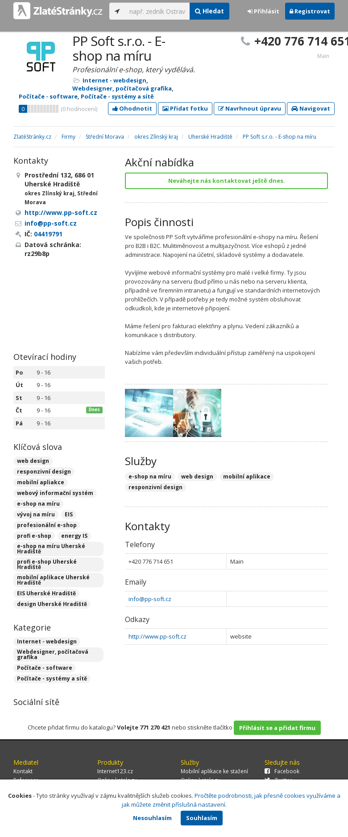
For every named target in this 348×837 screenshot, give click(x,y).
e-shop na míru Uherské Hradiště (51, 548)
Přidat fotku (185, 108)
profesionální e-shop (47, 525)
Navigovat (310, 108)
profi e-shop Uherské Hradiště (47, 564)
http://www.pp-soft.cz (157, 636)
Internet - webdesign (114, 80)
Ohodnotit (132, 108)
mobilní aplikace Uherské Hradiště (53, 579)
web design (33, 461)
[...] (157, 11)
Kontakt (23, 771)
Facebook (282, 771)
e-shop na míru (38, 503)
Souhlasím (201, 818)
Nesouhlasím (152, 818)
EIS (69, 514)
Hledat (209, 11)
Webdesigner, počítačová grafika (122, 88)
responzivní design (44, 471)
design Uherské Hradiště (52, 604)
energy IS (74, 536)
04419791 (48, 234)
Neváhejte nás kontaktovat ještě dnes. (226, 181)
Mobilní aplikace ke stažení (214, 771)
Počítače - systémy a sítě (117, 96)
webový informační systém (55, 493)
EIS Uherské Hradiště (46, 593)
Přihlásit (263, 11)
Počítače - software (48, 96)
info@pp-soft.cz (149, 599)
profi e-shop (34, 536)
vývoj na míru (36, 514)
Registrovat (310, 11)
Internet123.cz (115, 771)
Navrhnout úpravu (249, 108)
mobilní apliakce (40, 482)
